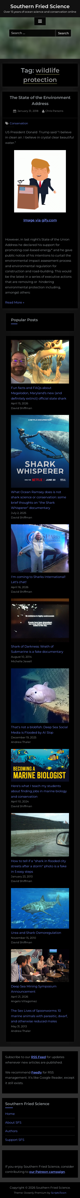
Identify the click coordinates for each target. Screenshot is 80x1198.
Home (10, 1114)
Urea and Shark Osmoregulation (36, 933)
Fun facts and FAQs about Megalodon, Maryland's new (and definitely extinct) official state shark (38, 393)
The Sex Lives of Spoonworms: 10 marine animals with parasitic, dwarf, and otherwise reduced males (39, 1016)
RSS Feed (38, 1057)
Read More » (14, 302)
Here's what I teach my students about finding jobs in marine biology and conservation (39, 791)
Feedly (36, 1072)
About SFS (13, 1122)
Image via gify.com (40, 186)
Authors (11, 1131)
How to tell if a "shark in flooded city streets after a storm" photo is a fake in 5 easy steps (39, 866)
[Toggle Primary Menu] (40, 21)
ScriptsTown (58, 1192)
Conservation (19, 123)
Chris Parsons (54, 110)
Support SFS (14, 1140)
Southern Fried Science (40, 6)
